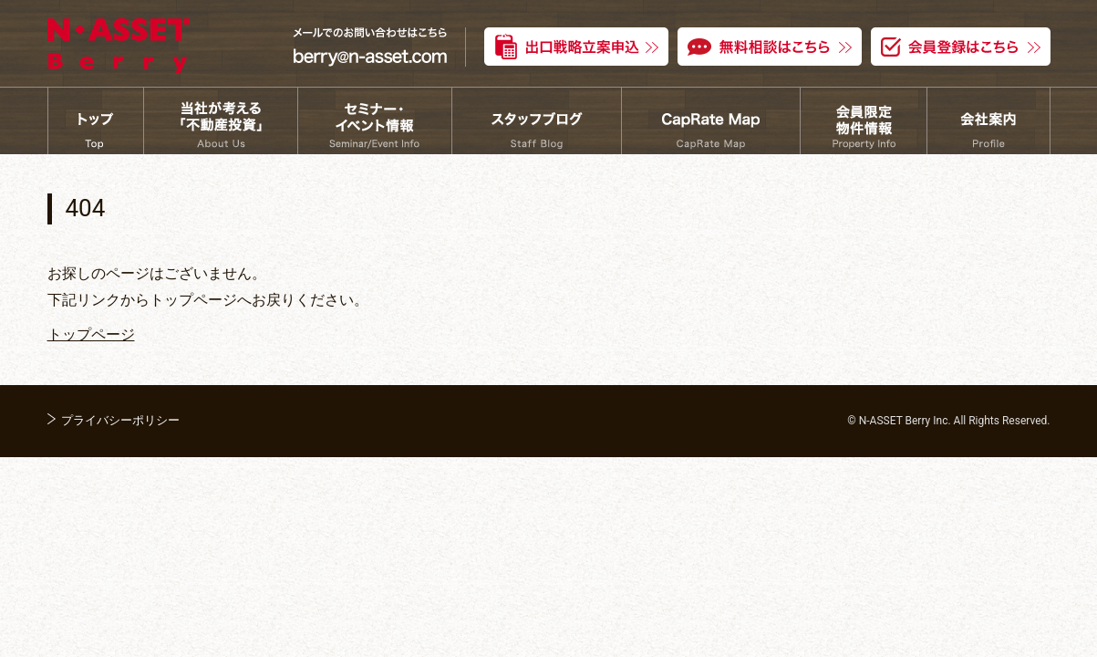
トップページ (91, 334)
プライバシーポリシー (120, 420)
